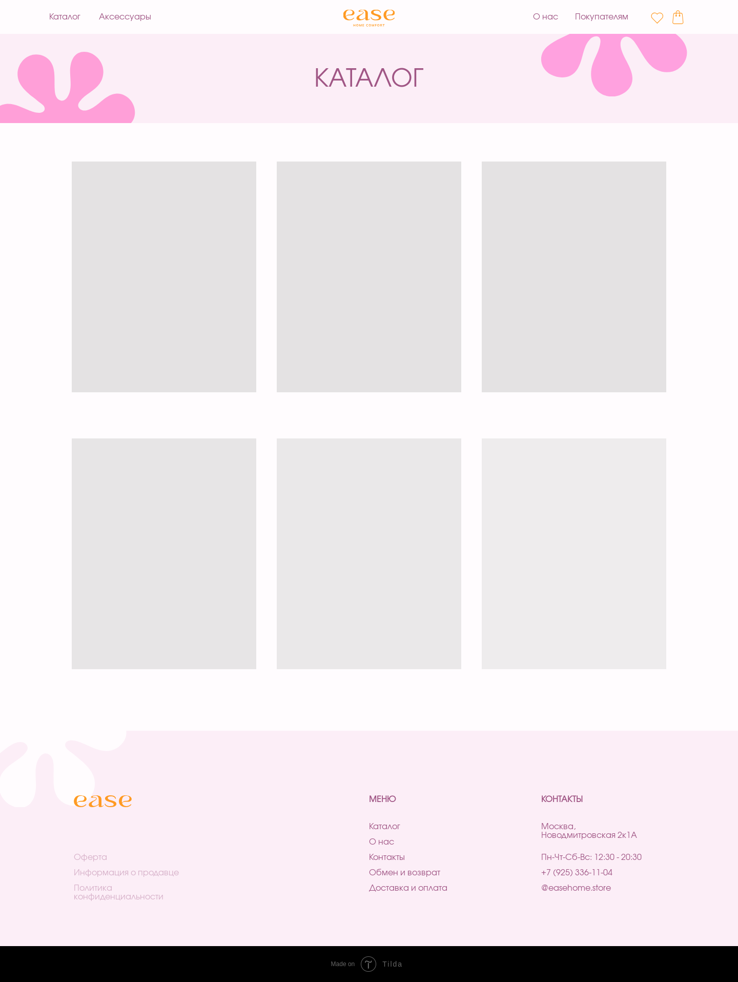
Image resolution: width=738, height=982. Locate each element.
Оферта (90, 857)
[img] (369, 18)
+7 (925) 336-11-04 (576, 873)
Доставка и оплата (408, 888)
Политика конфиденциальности (118, 893)
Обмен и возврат (404, 873)
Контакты (387, 857)
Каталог (384, 827)
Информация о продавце (126, 873)
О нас (381, 842)
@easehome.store (576, 888)
